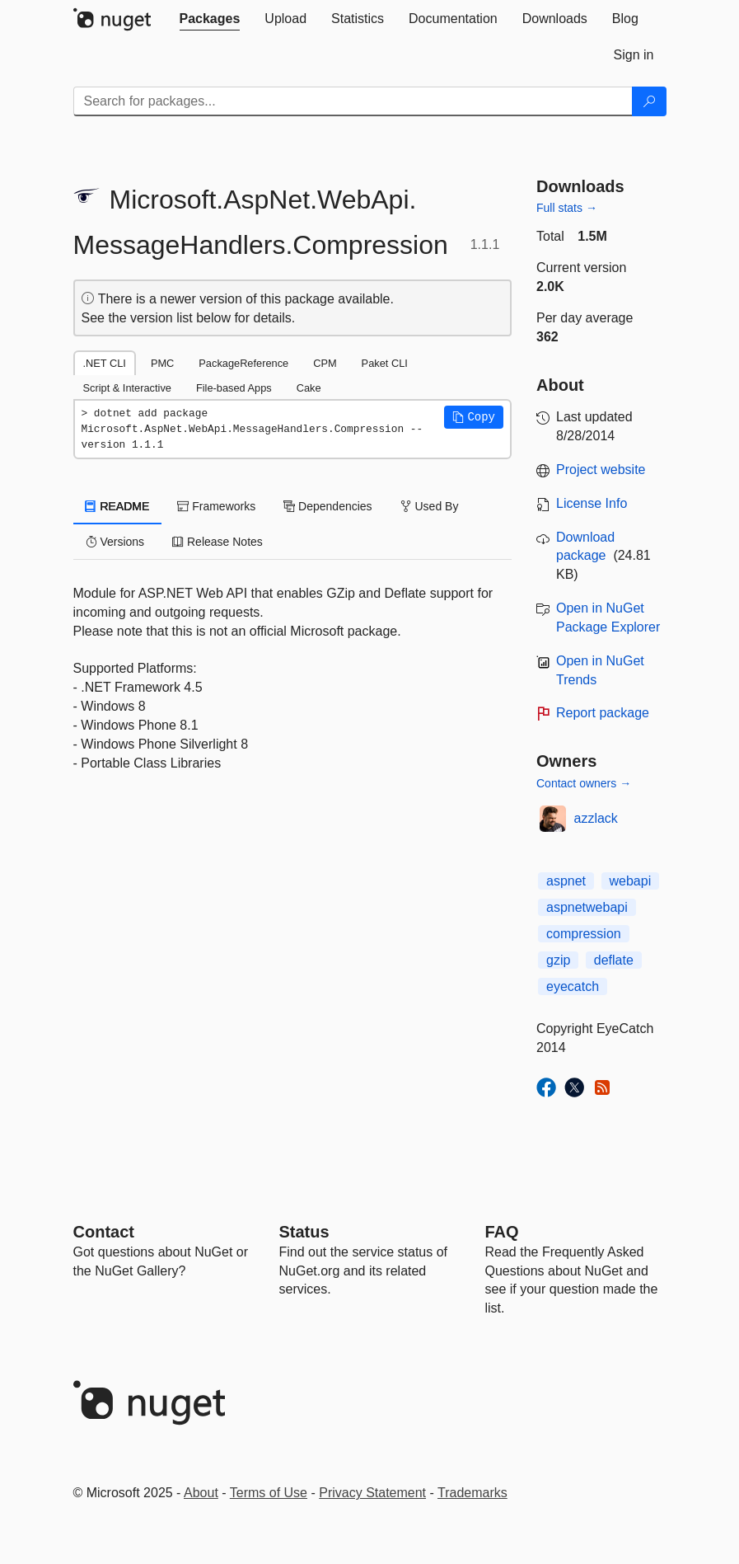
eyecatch (572, 986)
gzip (558, 960)
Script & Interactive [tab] (127, 388)
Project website (601, 470)
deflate (614, 960)
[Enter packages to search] (353, 101)
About (201, 1493)
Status (304, 1232)
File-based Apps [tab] (234, 388)
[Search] (649, 101)
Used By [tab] (429, 506)
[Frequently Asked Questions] (502, 1232)
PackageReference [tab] (243, 363)
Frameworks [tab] (216, 506)
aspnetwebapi (587, 907)
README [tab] (118, 506)
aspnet (566, 881)
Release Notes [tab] (217, 541)
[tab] (210, 19)
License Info (591, 503)
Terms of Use (268, 1493)
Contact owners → (583, 783)
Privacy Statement (372, 1493)
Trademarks (472, 1493)
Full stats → (566, 207)
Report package (602, 713)
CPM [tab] (324, 363)
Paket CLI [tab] (385, 363)
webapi (631, 881)
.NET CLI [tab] (104, 363)
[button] (473, 417)
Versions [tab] (115, 541)
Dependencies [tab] (327, 506)
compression (583, 934)
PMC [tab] (162, 363)
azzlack (596, 818)
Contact (103, 1232)
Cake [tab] (309, 388)
